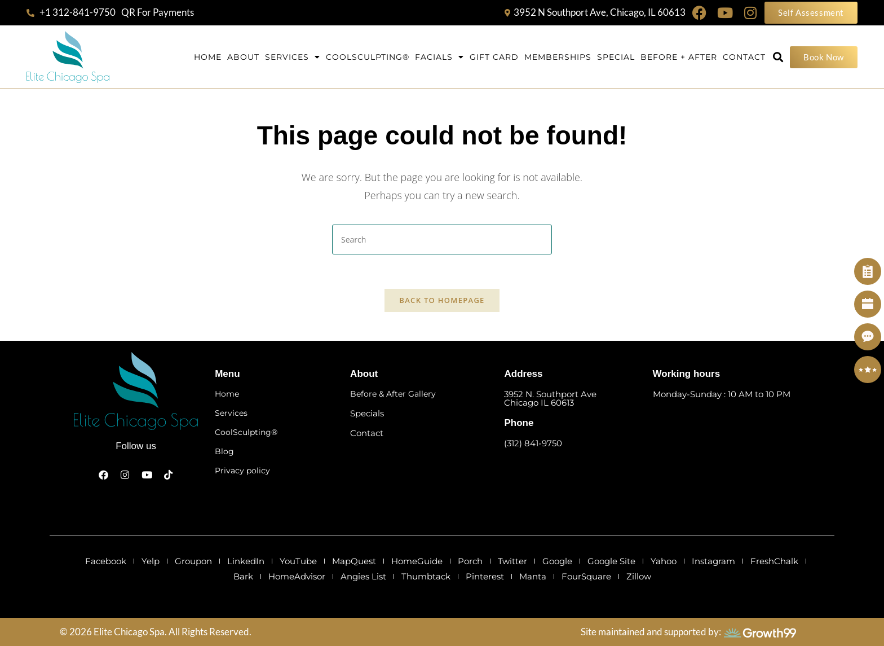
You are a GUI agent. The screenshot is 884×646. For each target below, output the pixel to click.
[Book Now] (867, 304)
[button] (777, 57)
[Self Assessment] (867, 271)
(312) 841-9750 (533, 443)
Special (616, 57)
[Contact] (867, 336)
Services (292, 57)
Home (208, 57)
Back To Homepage (441, 300)
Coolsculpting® (367, 57)
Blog (224, 451)
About (243, 57)
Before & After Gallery (393, 394)
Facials (439, 57)
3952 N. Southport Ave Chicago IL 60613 (550, 398)
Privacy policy (242, 470)
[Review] (867, 369)
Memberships (557, 57)
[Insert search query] (442, 239)
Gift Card (494, 57)
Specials (367, 413)
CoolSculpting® (246, 432)
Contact (744, 57)
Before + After (678, 57)
